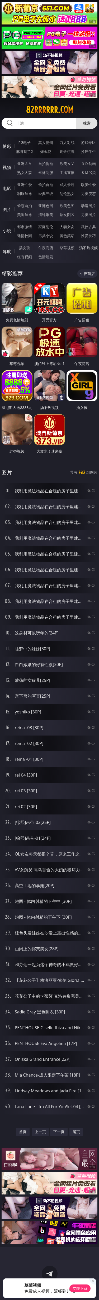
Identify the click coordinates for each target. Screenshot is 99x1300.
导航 (7, 251)
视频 (7, 167)
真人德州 (45, 142)
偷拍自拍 (45, 184)
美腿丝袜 (24, 214)
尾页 (76, 1131)
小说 (7, 230)
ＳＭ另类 (88, 172)
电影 (7, 188)
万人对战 (67, 142)
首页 (22, 1131)
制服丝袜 (24, 193)
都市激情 (24, 226)
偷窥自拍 (24, 205)
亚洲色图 (45, 205)
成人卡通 (67, 184)
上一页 (40, 1131)
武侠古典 (88, 226)
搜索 (87, 123)
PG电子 (24, 142)
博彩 (7, 146)
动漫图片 (88, 205)
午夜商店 (45, 247)
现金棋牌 (67, 151)
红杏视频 (24, 256)
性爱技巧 (88, 235)
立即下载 (80, 1288)
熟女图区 (67, 214)
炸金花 (45, 151)
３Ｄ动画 (88, 163)
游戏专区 (88, 142)
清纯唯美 (45, 214)
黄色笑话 (67, 235)
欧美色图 (67, 205)
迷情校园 (24, 235)
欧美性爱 (88, 184)
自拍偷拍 (45, 163)
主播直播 (67, 172)
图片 (7, 209)
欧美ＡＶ (67, 163)
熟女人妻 (24, 172)
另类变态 (88, 193)
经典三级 (45, 193)
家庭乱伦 (45, 226)
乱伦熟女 (67, 193)
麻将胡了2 (24, 151)
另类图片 (88, 214)
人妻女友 (67, 226)
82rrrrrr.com (49, 109)
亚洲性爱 (24, 184)
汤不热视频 (88, 247)
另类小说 (45, 235)
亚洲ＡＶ (24, 163)
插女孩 (24, 247)
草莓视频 (67, 247)
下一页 (58, 1131)
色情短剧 (45, 256)
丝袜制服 (45, 172)
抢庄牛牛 (88, 151)
